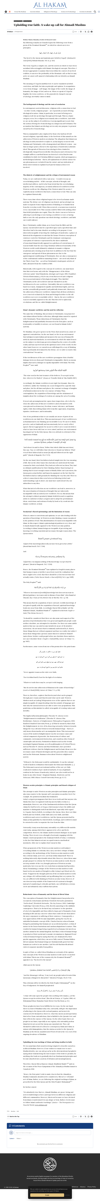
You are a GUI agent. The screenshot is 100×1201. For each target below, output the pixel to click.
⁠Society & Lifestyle (86, 11)
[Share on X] (85, 32)
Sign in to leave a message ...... (24, 1132)
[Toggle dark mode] (10, 12)
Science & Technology (68, 11)
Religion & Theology (50, 11)
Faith (18, 1111)
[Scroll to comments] (81, 32)
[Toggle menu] (6, 12)
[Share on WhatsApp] (88, 32)
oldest (19, 1138)
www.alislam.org (41, 1105)
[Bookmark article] (74, 31)
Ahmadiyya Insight (27, 21)
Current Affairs (35, 11)
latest (12, 1138)
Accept (47, 1195)
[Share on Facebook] (91, 32)
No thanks (67, 1195)
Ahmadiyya (13, 1111)
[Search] (95, 12)
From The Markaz (20, 11)
